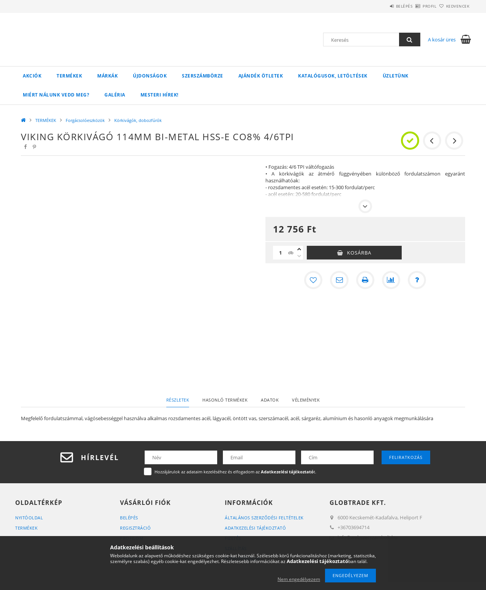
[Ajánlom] (339, 280)
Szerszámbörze (202, 76)
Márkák (107, 76)
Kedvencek (453, 6)
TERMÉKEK (69, 76)
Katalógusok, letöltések (333, 76)
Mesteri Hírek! (159, 95)
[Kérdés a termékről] (417, 280)
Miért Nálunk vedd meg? (56, 95)
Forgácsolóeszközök (85, 120)
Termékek (26, 528)
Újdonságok (150, 76)
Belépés (383, 6)
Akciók (32, 76)
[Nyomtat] (365, 280)
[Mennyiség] (280, 252)
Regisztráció (135, 528)
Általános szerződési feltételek (264, 517)
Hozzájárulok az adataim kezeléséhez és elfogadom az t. (235, 472)
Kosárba (359, 252)
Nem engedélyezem (299, 579)
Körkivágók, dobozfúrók (138, 120)
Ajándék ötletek (260, 76)
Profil (417, 6)
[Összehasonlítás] (391, 280)
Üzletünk (396, 76)
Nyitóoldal (29, 517)
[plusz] (299, 249)
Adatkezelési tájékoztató (255, 528)
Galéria (114, 95)
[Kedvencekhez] (314, 280)
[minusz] (299, 256)
